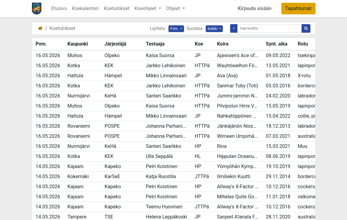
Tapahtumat (298, 8)
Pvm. (174, 29)
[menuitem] (59, 8)
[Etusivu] (40, 28)
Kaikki (213, 29)
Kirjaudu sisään (255, 8)
